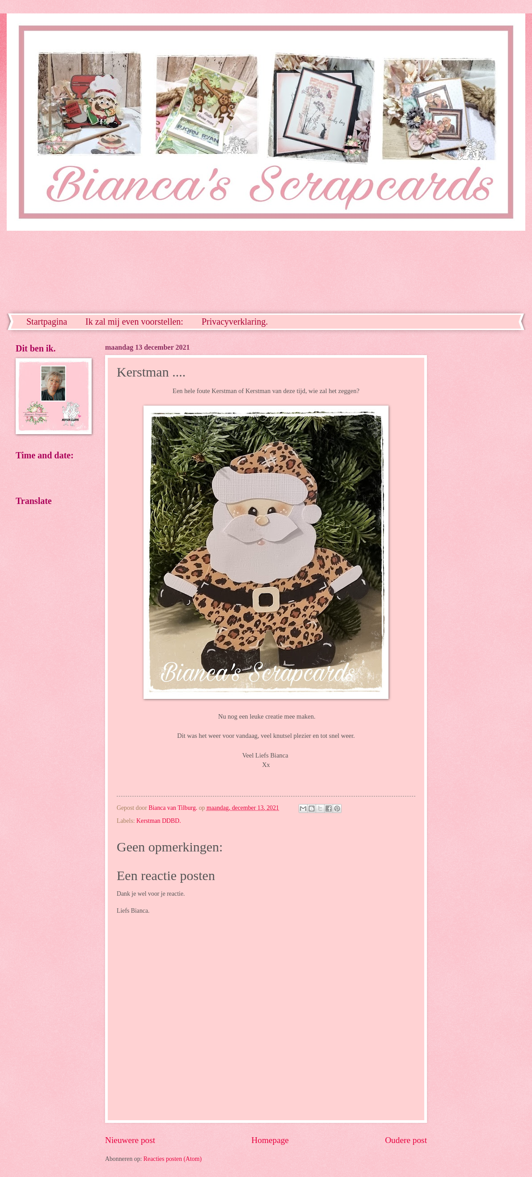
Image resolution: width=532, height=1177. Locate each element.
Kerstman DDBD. (158, 820)
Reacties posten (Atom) (173, 1159)
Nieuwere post (130, 1140)
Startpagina (46, 321)
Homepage (270, 1140)
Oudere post (406, 1140)
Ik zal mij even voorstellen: (134, 321)
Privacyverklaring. (235, 321)
